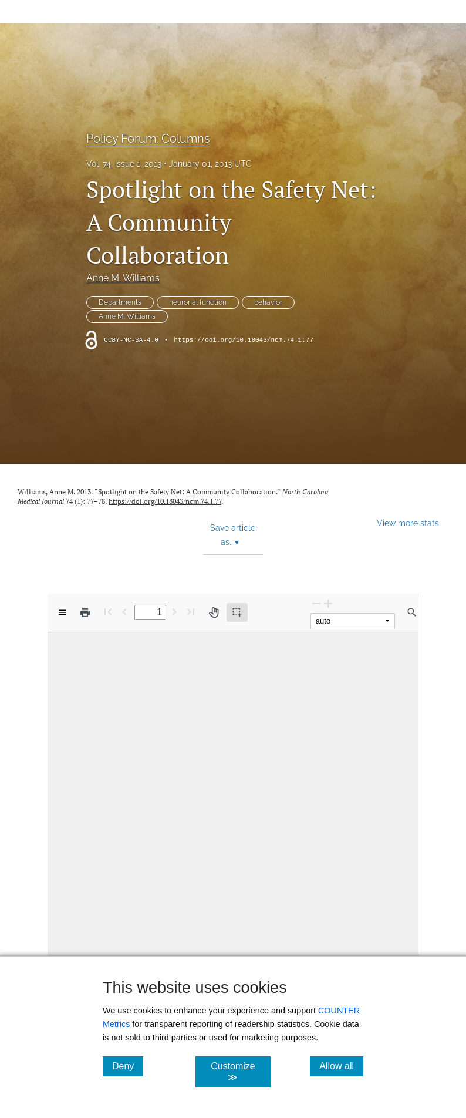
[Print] (85, 612)
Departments (120, 302)
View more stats (408, 523)
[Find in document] (412, 612)
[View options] (62, 612)
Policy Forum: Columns (148, 139)
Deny (127, 1065)
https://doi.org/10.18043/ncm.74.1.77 (243, 340)
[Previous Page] (124, 611)
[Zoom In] (328, 603)
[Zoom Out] (316, 603)
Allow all (341, 1065)
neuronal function (198, 302)
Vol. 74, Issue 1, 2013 (123, 164)
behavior (268, 302)
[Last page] (191, 611)
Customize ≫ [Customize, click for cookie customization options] (240, 1071)
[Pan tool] (213, 612)
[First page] (108, 611)
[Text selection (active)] (237, 612)
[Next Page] (174, 611)
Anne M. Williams (123, 278)
